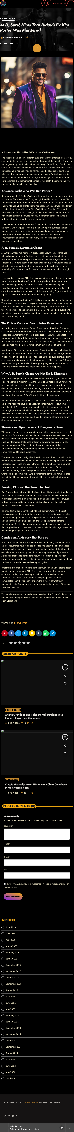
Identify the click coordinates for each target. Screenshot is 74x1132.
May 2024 (10, 1072)
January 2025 (12, 1021)
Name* (7, 844)
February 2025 (12, 1015)
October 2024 (12, 1040)
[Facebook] (16, 1115)
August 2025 (12, 990)
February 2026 (12, 952)
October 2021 (12, 1078)
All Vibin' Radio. (29, 1102)
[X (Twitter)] (5, 1115)
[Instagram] (13, 1115)
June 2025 (11, 1003)
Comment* (9, 826)
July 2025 (10, 996)
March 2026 (11, 946)
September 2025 (13, 984)
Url (5, 870)
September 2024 (13, 1047)
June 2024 (11, 1066)
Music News (8, 18)
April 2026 (10, 940)
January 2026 (12, 958)
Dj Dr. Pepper (20, 623)
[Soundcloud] (9, 1115)
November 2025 (13, 971)
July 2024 (10, 1059)
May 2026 (10, 933)
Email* (7, 857)
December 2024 (13, 1028)
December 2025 (13, 965)
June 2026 (11, 927)
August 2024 (12, 1053)
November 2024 (13, 1034)
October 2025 (12, 977)
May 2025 (10, 1009)
